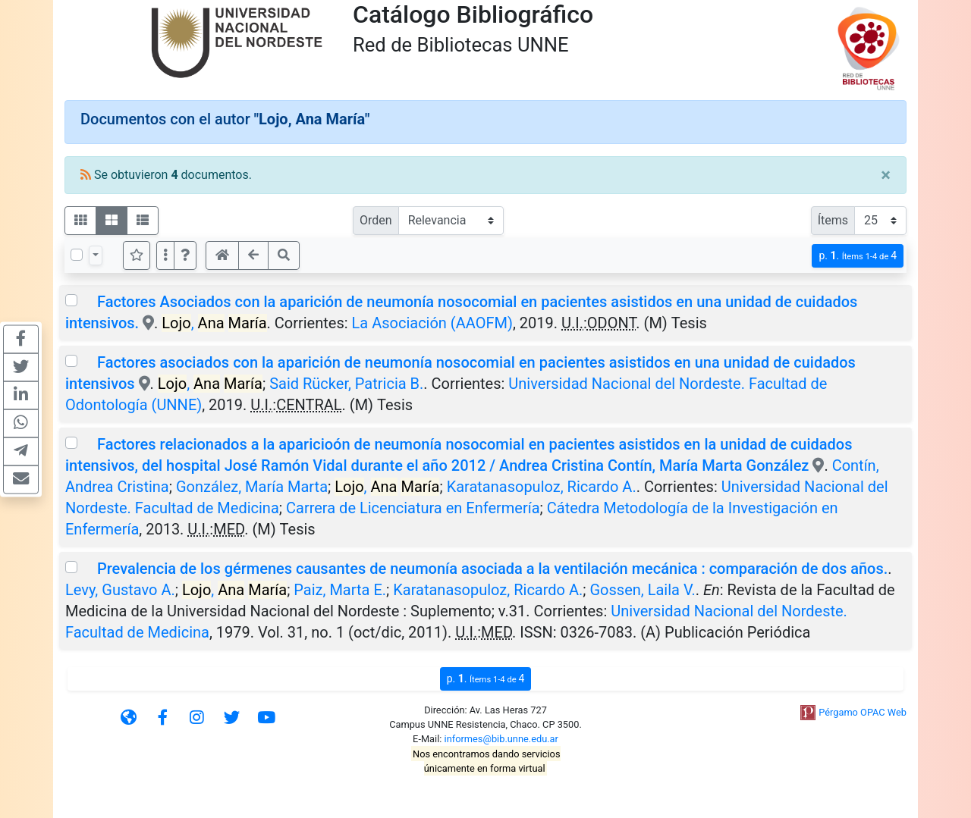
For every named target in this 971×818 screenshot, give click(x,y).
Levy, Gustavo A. (120, 590)
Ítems (833, 220)
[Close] (886, 175)
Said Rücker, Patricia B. (346, 384)
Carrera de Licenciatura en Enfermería (413, 508)
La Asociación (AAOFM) (432, 323)
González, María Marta (252, 487)
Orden (376, 220)
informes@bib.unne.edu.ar (501, 738)
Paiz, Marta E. (340, 590)
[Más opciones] (165, 255)
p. (858, 256)
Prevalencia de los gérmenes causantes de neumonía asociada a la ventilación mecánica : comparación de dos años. (492, 568)
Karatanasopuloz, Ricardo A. (541, 487)
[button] (185, 255)
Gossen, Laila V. (643, 590)
